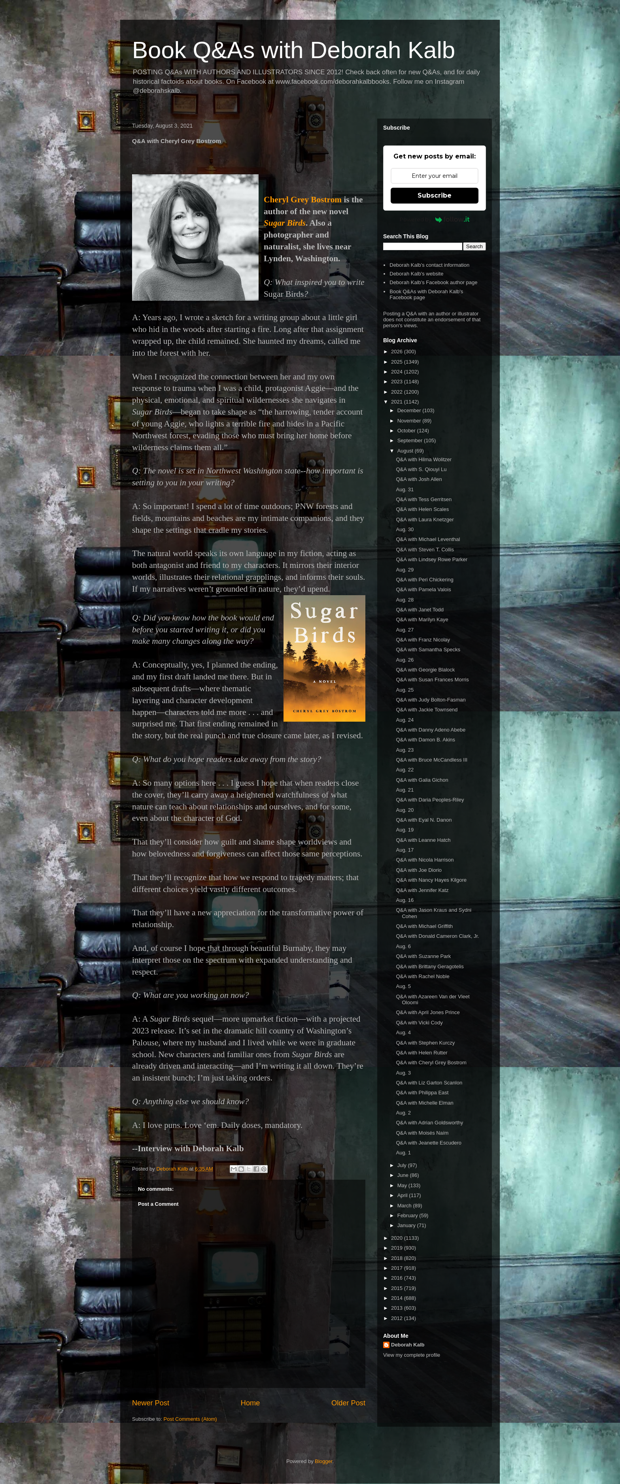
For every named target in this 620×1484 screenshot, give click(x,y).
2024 (397, 372)
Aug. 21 (405, 790)
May (402, 1185)
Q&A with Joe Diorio (419, 870)
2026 (397, 352)
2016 (397, 1278)
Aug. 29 (405, 570)
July (402, 1165)
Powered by (435, 219)
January (407, 1225)
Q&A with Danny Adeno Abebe (430, 730)
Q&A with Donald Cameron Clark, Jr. (437, 936)
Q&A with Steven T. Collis (425, 549)
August (406, 451)
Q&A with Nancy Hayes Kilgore (431, 880)
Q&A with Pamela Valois (423, 589)
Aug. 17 (405, 850)
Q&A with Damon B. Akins (425, 740)
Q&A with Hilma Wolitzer (424, 459)
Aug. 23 (405, 750)
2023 (397, 382)
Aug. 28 (405, 600)
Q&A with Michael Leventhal (428, 539)
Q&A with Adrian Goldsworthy (429, 1123)
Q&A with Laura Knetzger (425, 519)
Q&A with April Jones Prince (427, 1012)
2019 (397, 1248)
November (410, 421)
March (405, 1206)
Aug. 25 (405, 690)
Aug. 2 (403, 1113)
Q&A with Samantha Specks (428, 649)
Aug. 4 (403, 1032)
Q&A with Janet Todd (419, 610)
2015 (397, 1288)
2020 (397, 1238)
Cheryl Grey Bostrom (303, 199)
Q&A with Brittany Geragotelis (429, 966)
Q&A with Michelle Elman (424, 1103)
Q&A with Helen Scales (422, 509)
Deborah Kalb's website (416, 274)
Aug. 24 (405, 720)
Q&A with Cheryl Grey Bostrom (431, 1062)
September (410, 440)
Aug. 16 (405, 900)
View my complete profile (411, 1355)
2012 (397, 1318)
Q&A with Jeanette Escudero (428, 1143)
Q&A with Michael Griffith (424, 926)
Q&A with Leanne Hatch (423, 840)
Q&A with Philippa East (422, 1093)
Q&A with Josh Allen (419, 479)
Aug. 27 (405, 630)
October (407, 431)
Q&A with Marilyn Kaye (422, 619)
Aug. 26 (405, 660)
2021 (397, 402)
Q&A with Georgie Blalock (425, 670)
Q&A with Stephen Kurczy (425, 1043)
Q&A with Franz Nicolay (423, 640)
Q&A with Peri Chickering (424, 580)
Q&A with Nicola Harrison (425, 860)
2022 (397, 392)
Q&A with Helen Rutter (421, 1053)
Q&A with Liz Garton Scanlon (429, 1083)
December (410, 410)
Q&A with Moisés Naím (422, 1133)
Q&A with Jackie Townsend (426, 710)
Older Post (348, 1403)
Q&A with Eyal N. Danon (424, 820)
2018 (397, 1258)
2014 (397, 1298)
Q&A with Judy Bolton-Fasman (430, 700)
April (403, 1195)
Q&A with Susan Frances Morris (432, 680)
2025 (397, 362)
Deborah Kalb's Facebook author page (433, 282)
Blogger (323, 1461)
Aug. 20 (405, 810)
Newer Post (150, 1403)
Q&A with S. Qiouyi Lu (421, 469)
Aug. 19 (405, 830)
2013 (397, 1308)
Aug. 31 (405, 489)
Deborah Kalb (408, 1345)
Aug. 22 (405, 770)
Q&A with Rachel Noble (422, 976)
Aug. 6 (403, 946)
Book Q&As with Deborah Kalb (293, 50)
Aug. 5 (403, 986)
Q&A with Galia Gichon (422, 780)
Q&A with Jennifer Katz (422, 890)
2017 (397, 1268)
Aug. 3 (403, 1073)
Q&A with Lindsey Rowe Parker (431, 559)
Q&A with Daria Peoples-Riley (430, 800)
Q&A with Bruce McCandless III (431, 760)
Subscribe (435, 195)
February (408, 1215)
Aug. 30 (405, 529)
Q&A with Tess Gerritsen (424, 499)
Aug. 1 (403, 1153)
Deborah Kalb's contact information (429, 265)
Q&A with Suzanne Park (423, 956)
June (403, 1175)
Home (250, 1403)
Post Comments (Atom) (190, 1419)
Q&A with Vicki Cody (419, 1023)
